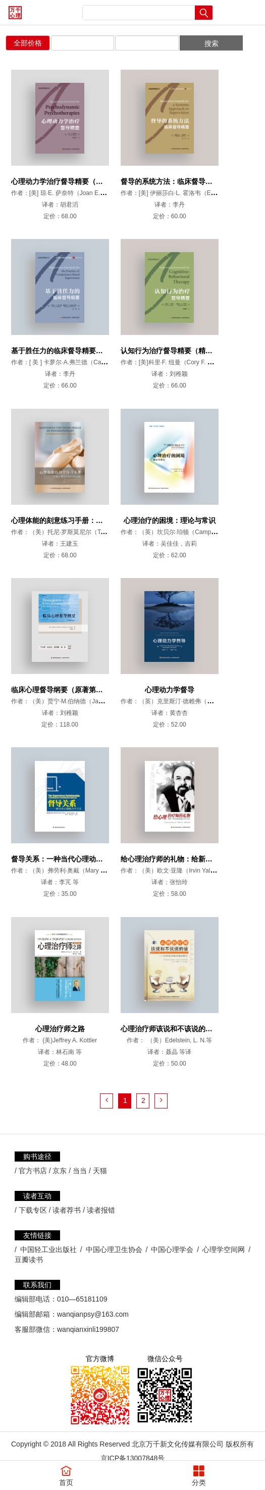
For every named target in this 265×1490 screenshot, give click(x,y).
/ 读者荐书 (65, 1194)
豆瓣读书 (29, 1244)
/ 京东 (58, 1155)
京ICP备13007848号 (132, 1442)
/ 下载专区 (31, 1194)
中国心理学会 (172, 1234)
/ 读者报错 (99, 1194)
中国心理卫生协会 (114, 1234)
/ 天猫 (98, 1155)
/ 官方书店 (31, 1155)
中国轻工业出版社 (48, 1234)
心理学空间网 (223, 1234)
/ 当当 (78, 1155)
